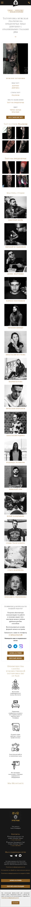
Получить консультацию (15, 886)
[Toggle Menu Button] (2, 2)
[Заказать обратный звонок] (29, 2)
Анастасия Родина (15, 435)
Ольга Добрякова (15, 570)
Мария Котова (15, 381)
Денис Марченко (15, 274)
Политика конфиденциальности (15, 867)
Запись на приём (15, 653)
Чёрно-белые (15, 110)
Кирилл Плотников (15, 301)
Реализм (15, 95)
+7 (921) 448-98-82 (15, 845)
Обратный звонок (15, 658)
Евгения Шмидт (15, 327)
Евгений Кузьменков (15, 247)
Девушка (15, 88)
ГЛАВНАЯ (10, 10)
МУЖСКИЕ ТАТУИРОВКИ (16, 11)
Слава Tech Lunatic (15, 543)
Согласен (15, 902)
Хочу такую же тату (15, 117)
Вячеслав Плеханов (15, 408)
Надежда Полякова (15, 462)
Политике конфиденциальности (10, 897)
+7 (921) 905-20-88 (15, 840)
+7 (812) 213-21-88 (15, 635)
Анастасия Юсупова (15, 354)
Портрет (15, 86)
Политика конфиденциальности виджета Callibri (15, 873)
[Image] (8, 133)
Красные (15, 112)
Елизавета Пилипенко (15, 597)
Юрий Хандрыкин (15, 516)
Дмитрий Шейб (15, 220)
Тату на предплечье (15, 102)
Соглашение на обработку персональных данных (15, 870)
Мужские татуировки (15, 78)
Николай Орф (15, 489)
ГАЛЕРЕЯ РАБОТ (19, 10)
